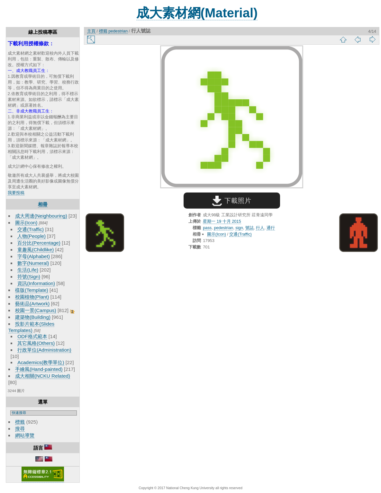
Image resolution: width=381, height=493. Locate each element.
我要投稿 (16, 192)
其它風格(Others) (36, 343)
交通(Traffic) (30, 229)
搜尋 (20, 428)
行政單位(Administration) (44, 350)
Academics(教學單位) (40, 362)
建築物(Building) (32, 317)
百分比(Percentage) (38, 243)
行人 (260, 227)
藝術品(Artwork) (32, 303)
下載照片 (231, 200)
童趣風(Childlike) (35, 249)
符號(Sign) (28, 276)
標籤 (20, 422)
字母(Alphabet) (33, 256)
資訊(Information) (36, 283)
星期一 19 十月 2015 (222, 221)
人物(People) (31, 236)
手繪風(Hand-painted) (38, 369)
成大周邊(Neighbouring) (41, 216)
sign (239, 227)
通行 (271, 227)
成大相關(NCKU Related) (42, 376)
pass (207, 227)
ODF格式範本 (32, 336)
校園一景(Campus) (35, 310)
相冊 (43, 204)
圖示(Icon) (26, 222)
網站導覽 (24, 435)
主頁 (91, 31)
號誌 (249, 227)
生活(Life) (27, 270)
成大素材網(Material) (197, 13)
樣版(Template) (31, 290)
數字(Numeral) (33, 263)
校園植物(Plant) (32, 297)
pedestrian (118, 31)
